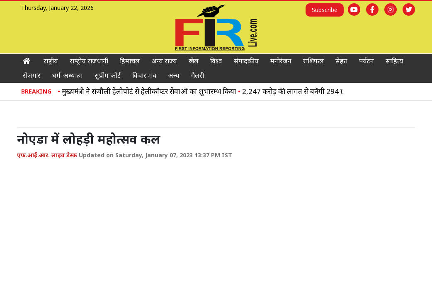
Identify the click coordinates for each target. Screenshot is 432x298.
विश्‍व (216, 60)
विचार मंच (144, 75)
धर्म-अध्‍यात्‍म (67, 75)
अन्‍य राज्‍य (164, 60)
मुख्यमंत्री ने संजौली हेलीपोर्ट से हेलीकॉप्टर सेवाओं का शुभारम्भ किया (153, 91)
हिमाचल (130, 60)
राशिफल (313, 60)
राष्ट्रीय (51, 60)
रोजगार (32, 75)
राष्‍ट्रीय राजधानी (89, 60)
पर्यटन (366, 60)
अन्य (174, 75)
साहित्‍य (394, 60)
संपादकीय (246, 60)
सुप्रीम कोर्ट (108, 75)
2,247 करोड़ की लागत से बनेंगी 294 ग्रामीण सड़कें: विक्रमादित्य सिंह (334, 91)
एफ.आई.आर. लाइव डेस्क (47, 155)
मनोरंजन (280, 60)
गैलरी (197, 75)
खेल (194, 60)
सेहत (341, 60)
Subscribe (324, 10)
